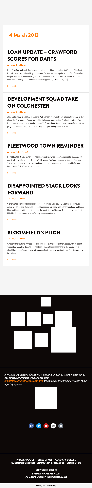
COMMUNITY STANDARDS (50, 463)
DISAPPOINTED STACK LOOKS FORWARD (43, 189)
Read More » (12, 85)
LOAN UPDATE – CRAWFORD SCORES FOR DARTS (42, 55)
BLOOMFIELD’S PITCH (33, 232)
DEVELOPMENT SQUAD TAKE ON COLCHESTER (42, 102)
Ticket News (21, 151)
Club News (20, 65)
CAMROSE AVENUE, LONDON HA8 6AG (46, 477)
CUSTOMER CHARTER (23, 463)
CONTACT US (74, 463)
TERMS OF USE (44, 460)
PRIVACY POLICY (25, 460)
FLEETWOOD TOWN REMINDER (45, 146)
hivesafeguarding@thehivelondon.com (23, 381)
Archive (10, 65)
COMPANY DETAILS (65, 460)
